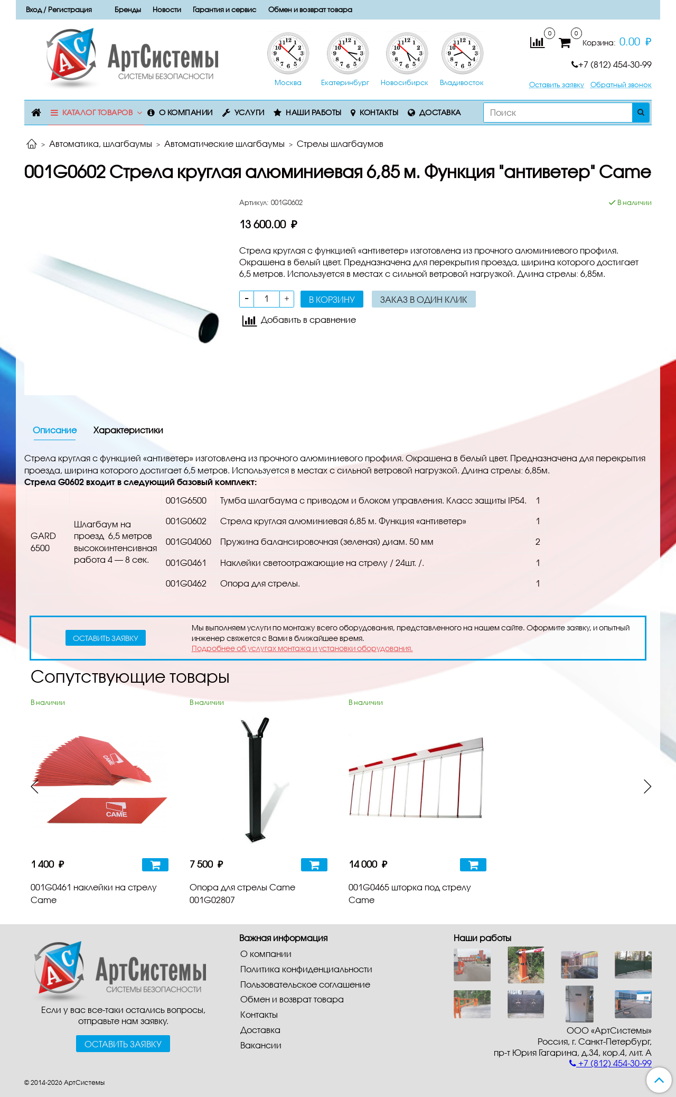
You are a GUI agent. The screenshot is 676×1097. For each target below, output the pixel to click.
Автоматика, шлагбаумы (100, 143)
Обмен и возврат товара (310, 9)
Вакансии (260, 1045)
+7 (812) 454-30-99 (611, 64)
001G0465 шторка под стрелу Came (410, 893)
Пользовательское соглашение (305, 984)
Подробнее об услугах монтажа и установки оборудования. (302, 648)
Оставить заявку (556, 84)
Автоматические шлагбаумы (224, 143)
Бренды (128, 9)
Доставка (440, 112)
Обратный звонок (621, 84)
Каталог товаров (97, 112)
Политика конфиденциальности (306, 969)
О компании (186, 112)
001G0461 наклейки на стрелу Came (94, 893)
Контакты (379, 112)
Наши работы (314, 112)
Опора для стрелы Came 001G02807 (242, 893)
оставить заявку (105, 638)
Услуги (249, 112)
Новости (167, 9)
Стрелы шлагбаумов (340, 143)
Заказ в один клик (423, 299)
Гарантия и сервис (224, 9)
